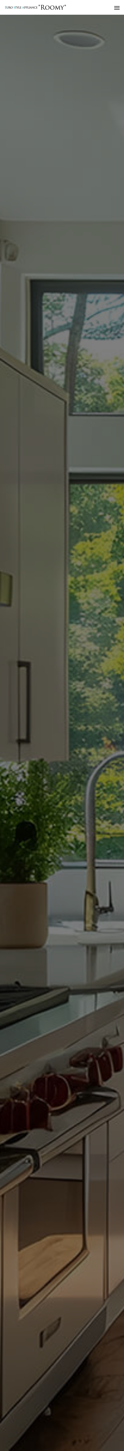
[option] (62, 733)
